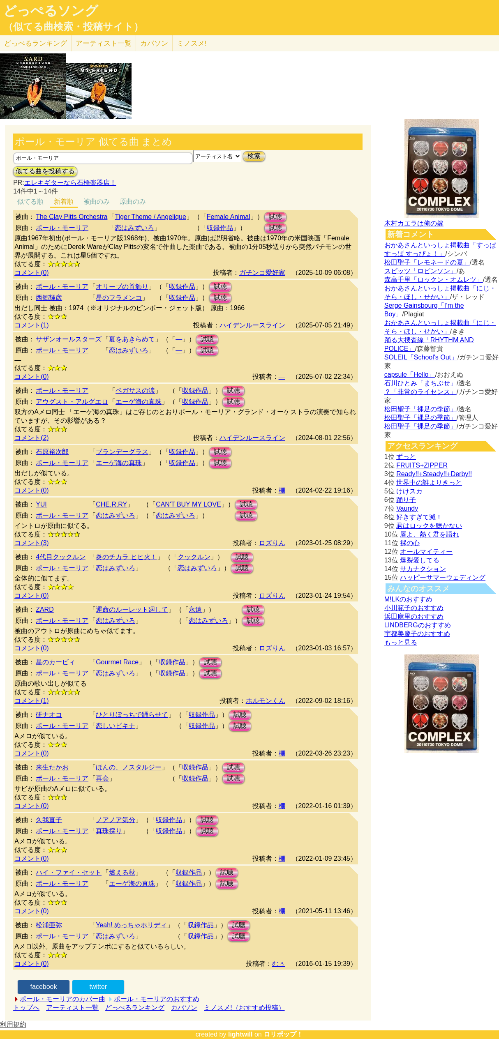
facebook (43, 986)
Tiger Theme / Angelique (150, 216)
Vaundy (407, 508)
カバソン (154, 43)
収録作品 (220, 227)
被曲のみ (96, 201)
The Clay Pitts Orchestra (71, 216)
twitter (98, 986)
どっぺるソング (50, 10)
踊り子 (406, 499)
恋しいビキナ (115, 725)
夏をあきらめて (132, 339)
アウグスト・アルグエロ (72, 401)
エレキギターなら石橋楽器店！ (70, 182)
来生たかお (52, 767)
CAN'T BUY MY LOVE (188, 504)
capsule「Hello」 (409, 374)
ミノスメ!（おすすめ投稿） (244, 1007)
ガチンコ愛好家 (262, 272)
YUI (41, 504)
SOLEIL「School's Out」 (420, 357)
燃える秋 (122, 872)
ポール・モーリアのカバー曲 (62, 998)
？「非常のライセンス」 (420, 391)
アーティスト (104, 43)
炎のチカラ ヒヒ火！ (126, 556)
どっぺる (35, 43)
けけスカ (409, 491)
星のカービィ (55, 662)
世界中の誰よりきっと (429, 482)
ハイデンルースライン (252, 325)
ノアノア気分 (115, 819)
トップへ (26, 1007)
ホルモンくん (265, 700)
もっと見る (400, 642)
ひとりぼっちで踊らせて (132, 714)
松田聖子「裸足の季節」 (420, 408)
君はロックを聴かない (429, 525)
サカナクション (423, 568)
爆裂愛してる (419, 560)
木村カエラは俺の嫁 (414, 223)
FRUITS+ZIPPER (422, 465)
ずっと (406, 456)
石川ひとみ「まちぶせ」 (420, 383)
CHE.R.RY (111, 504)
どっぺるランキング (134, 1007)
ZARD (45, 609)
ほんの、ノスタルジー (129, 767)
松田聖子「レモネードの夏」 (427, 262)
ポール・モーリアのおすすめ (156, 998)
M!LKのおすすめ (408, 599)
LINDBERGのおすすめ (417, 625)
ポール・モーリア (62, 227)
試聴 (275, 216)
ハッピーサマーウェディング (442, 577)
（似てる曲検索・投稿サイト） (73, 26)
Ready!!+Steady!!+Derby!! (434, 473)
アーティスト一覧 (72, 1007)
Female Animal (228, 216)
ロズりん (272, 542)
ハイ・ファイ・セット (69, 872)
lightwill (240, 1034)
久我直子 (49, 819)
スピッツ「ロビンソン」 (420, 270)
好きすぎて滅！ (419, 517)
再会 (102, 778)
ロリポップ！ (283, 1034)
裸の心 (410, 542)
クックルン (194, 556)
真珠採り (109, 830)
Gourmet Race (117, 662)
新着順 (64, 201)
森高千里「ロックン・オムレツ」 (433, 279)
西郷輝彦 (49, 297)
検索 (254, 155)
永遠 (195, 609)
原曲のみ (133, 201)
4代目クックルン (60, 556)
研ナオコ (49, 714)
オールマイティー (426, 551)
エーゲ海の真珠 (139, 401)
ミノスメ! (192, 43)
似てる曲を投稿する (45, 171)
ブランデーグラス (122, 451)
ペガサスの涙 (135, 390)
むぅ (278, 963)
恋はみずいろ (134, 227)
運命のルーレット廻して (132, 609)
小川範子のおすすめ (414, 607)
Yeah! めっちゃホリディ (131, 925)
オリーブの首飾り (122, 286)
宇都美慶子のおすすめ (417, 633)
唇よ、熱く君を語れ (429, 534)
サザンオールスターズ (69, 339)
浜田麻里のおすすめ (414, 616)
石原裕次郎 (52, 451)
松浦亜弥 (49, 925)
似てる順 (30, 201)
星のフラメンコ (119, 297)
